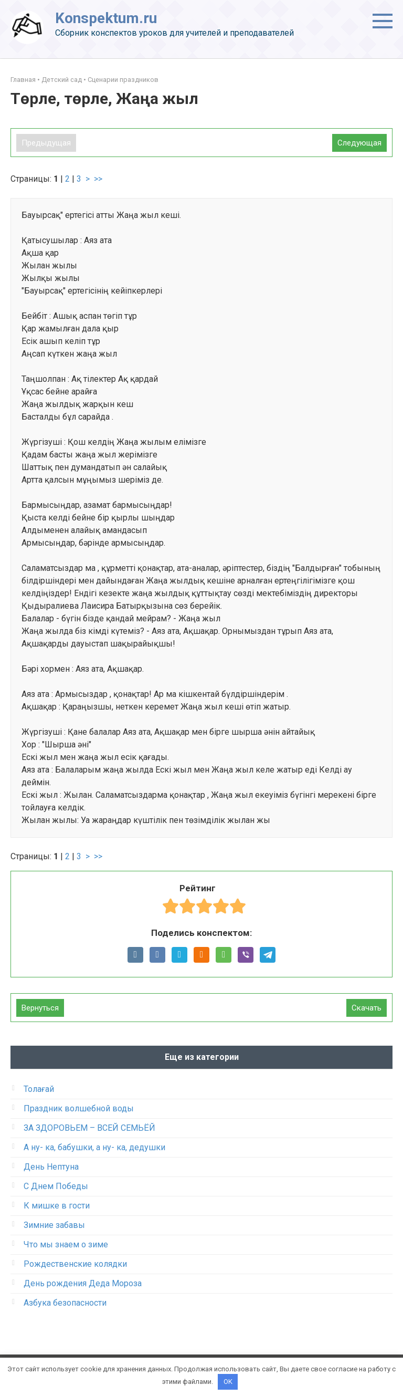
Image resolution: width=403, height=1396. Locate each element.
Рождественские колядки (75, 1264)
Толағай (39, 1089)
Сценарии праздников (123, 80)
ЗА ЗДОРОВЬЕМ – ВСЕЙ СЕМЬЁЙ (89, 1128)
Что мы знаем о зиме (66, 1244)
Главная (23, 80)
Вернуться (40, 1008)
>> (98, 179)
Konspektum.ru (106, 18)
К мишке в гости (57, 1206)
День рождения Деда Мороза (83, 1283)
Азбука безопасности (65, 1303)
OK (228, 1381)
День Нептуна (51, 1167)
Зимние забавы (54, 1225)
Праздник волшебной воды (79, 1108)
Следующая (359, 143)
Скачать (366, 1008)
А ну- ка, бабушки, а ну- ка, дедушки (94, 1147)
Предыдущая (46, 143)
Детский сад (61, 80)
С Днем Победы (56, 1186)
